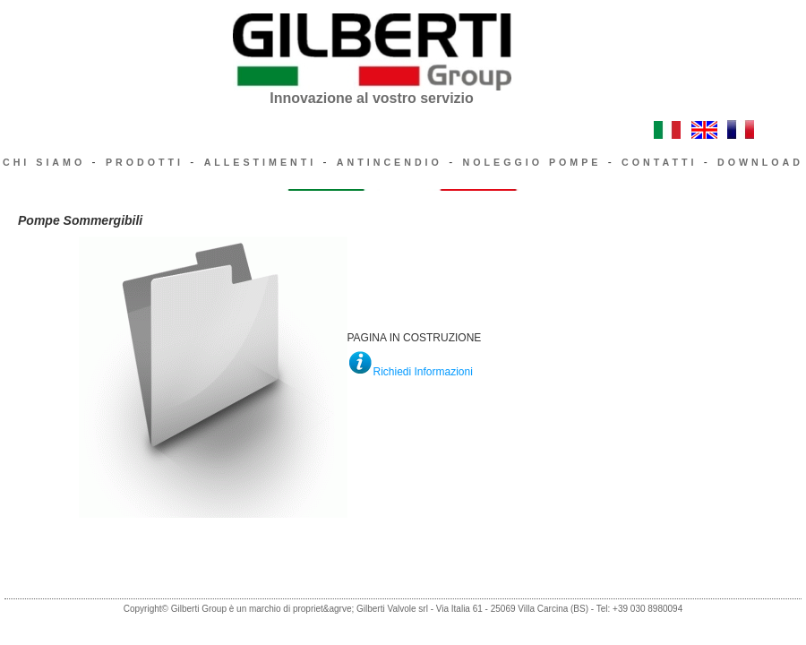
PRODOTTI (145, 162)
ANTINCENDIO (389, 162)
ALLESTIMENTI (260, 162)
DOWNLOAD (760, 162)
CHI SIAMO (44, 162)
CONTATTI (659, 162)
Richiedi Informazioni (423, 372)
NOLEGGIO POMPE (532, 162)
